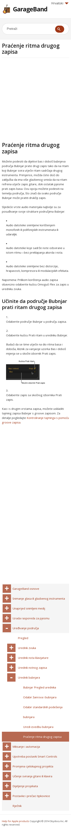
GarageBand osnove (25, 589)
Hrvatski (60, 3)
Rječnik (17, 806)
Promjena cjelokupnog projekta (32, 766)
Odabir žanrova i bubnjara (39, 697)
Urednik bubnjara (29, 677)
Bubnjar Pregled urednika (39, 687)
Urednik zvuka (27, 648)
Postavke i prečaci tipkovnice (31, 796)
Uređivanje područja (25, 628)
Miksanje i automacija (26, 746)
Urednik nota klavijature (33, 658)
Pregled (23, 638)
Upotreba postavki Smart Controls (34, 756)
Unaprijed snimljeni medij (28, 608)
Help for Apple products (15, 821)
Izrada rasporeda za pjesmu (30, 618)
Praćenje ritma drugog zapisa (42, 737)
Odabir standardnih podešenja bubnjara (42, 712)
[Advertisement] (35, 99)
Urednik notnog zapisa (32, 667)
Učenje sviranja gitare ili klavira (32, 776)
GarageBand (30, 9)
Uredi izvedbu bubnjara (38, 727)
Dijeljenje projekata (25, 786)
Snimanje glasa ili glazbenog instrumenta (38, 598)
